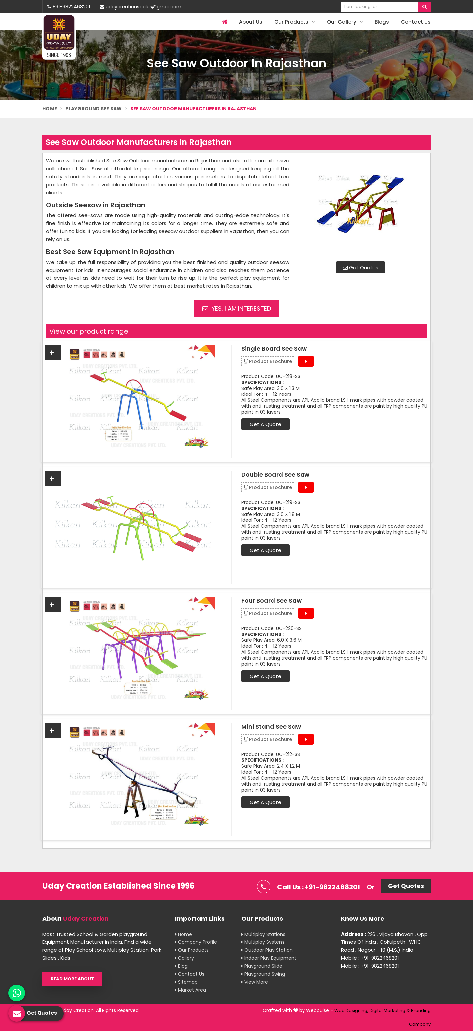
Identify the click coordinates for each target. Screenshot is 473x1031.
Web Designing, (351, 1010)
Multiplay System (262, 942)
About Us (250, 21)
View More (254, 982)
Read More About (72, 979)
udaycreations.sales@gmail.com (140, 6)
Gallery (184, 958)
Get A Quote (265, 424)
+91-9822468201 (68, 6)
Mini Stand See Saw (271, 727)
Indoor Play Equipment (268, 958)
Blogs (382, 21)
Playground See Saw (93, 108)
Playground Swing (263, 974)
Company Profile (196, 942)
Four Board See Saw (271, 601)
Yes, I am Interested (236, 308)
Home (49, 108)
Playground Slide (261, 966)
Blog (181, 966)
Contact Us (416, 21)
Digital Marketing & (390, 1010)
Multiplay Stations (263, 934)
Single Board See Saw (274, 349)
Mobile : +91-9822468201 (370, 957)
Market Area (190, 990)
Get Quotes (360, 267)
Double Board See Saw (275, 475)
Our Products (294, 21)
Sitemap (186, 982)
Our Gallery (345, 21)
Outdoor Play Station (267, 950)
